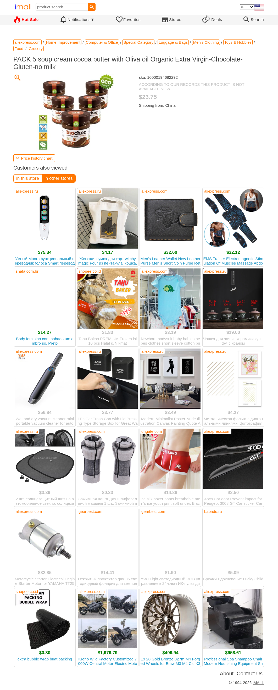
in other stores (59, 178)
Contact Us (250, 673)
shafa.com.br (27, 271)
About (226, 673)
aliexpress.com (154, 191)
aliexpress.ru (27, 191)
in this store (27, 178)
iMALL (258, 682)
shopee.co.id (90, 271)
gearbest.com (90, 511)
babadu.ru (213, 511)
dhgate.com (151, 431)
